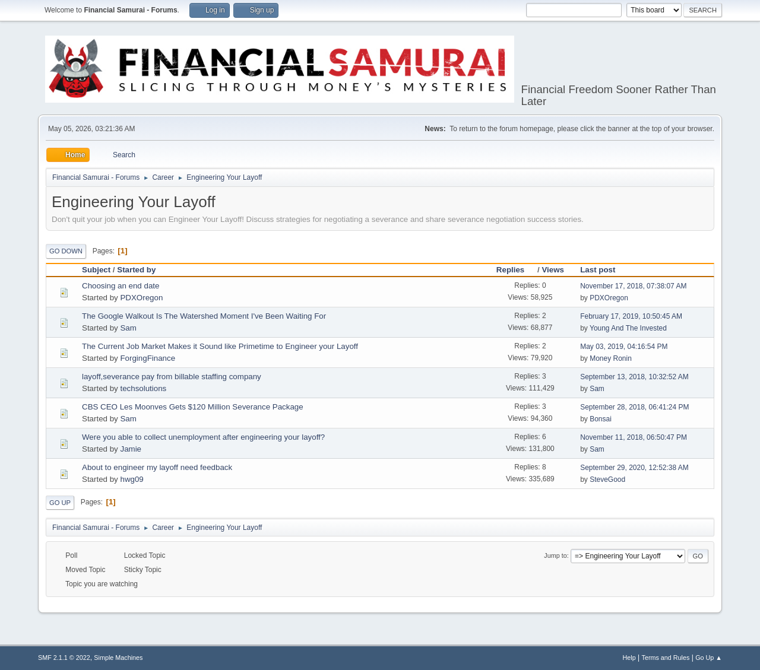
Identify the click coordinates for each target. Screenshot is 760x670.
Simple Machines (118, 657)
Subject (96, 269)
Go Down (66, 251)
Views (553, 269)
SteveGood (607, 479)
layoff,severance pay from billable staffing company (171, 376)
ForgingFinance (147, 358)
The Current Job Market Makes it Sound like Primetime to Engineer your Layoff (220, 346)
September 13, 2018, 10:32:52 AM (634, 377)
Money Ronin (611, 358)
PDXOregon (141, 297)
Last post (597, 269)
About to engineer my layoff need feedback (157, 467)
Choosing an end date (120, 285)
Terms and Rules (666, 657)
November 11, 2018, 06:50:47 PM (633, 437)
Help (629, 657)
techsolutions (143, 388)
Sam (128, 327)
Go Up (60, 502)
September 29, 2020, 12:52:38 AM (634, 467)
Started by (136, 269)
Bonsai (601, 419)
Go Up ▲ (708, 657)
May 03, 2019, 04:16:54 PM (623, 346)
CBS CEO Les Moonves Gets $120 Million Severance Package (192, 406)
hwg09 (131, 479)
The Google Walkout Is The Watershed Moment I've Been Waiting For (204, 316)
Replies (515, 269)
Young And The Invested (628, 328)
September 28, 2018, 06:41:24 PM (634, 407)
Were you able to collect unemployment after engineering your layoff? (203, 437)
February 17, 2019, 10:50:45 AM (631, 316)
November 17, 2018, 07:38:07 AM (633, 286)
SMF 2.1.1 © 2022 (64, 657)
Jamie (130, 448)
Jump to (555, 555)
